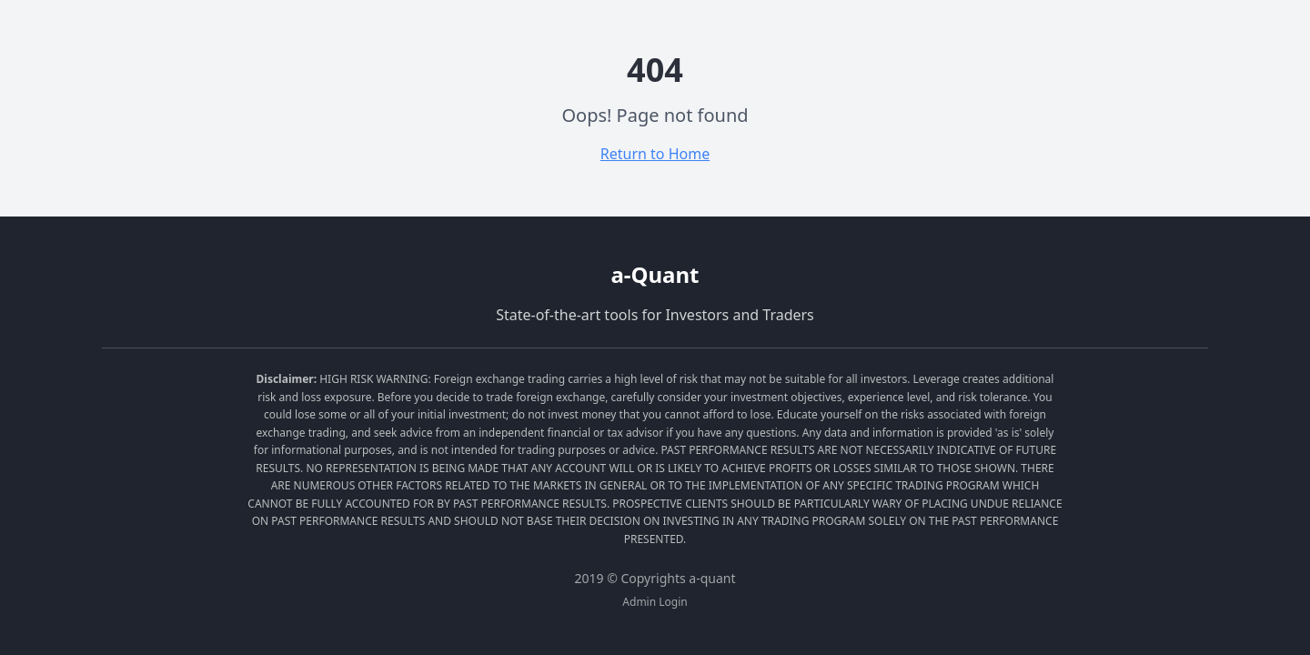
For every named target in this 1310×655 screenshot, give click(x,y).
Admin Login (654, 602)
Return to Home (655, 154)
